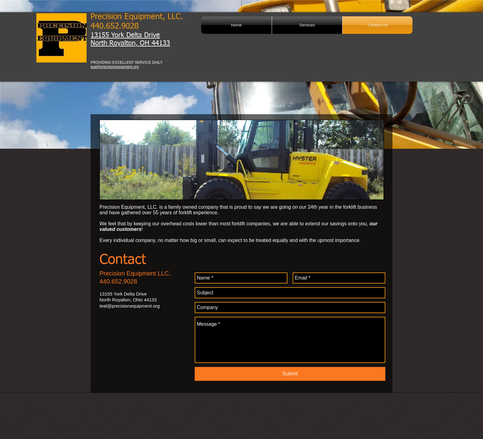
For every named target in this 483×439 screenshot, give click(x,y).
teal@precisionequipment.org (115, 67)
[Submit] (290, 374)
